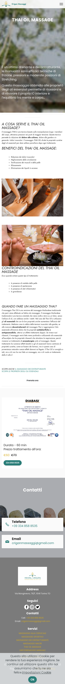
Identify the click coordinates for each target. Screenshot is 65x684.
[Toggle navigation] (61, 4)
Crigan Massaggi (19, 4)
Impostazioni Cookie (36, 672)
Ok (32, 679)
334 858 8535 (12, 462)
